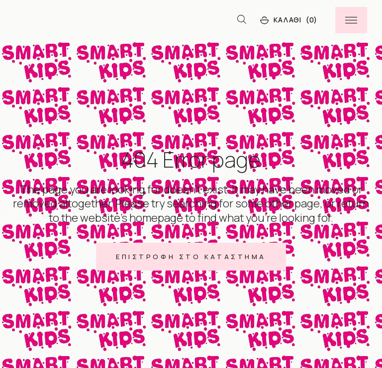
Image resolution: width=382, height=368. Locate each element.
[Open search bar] (241, 19)
